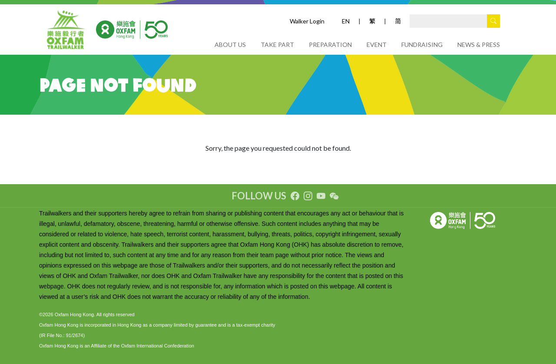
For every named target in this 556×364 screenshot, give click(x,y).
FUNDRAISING (422, 44)
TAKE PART (277, 44)
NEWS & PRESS (478, 44)
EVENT (377, 44)
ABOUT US (230, 44)
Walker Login (307, 21)
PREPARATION (330, 44)
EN (346, 21)
